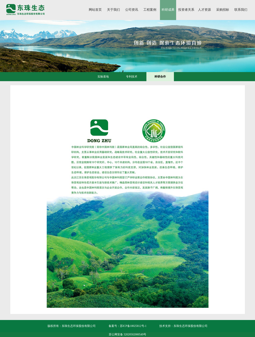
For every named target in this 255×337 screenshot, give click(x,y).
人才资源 (204, 9)
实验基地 (103, 76)
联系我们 (240, 9)
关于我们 (113, 9)
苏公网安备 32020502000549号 (127, 334)
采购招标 (222, 9)
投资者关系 (186, 9)
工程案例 (149, 9)
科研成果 (168, 9)
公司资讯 (131, 9)
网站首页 (95, 9)
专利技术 (131, 76)
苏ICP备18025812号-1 (133, 325)
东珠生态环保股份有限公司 (190, 325)
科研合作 (160, 76)
